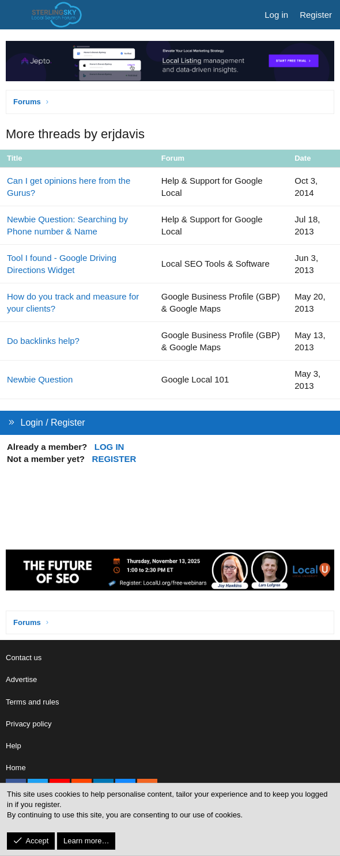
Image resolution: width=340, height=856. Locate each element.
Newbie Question (40, 379)
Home (16, 767)
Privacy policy (28, 723)
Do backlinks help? (43, 341)
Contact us (23, 657)
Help (13, 745)
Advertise (21, 679)
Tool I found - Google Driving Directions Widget (61, 264)
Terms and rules (32, 702)
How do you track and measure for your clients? (73, 302)
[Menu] (15, 15)
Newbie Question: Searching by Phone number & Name (67, 225)
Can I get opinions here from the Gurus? (68, 187)
